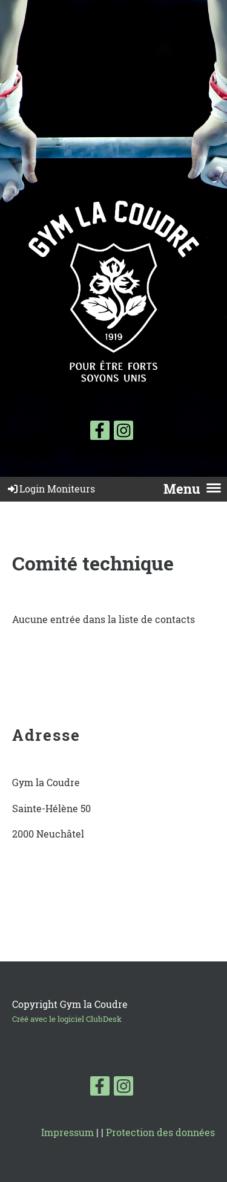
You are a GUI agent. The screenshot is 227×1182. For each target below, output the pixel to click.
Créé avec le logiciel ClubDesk (67, 1019)
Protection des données (160, 1132)
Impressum (67, 1132)
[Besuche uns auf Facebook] (100, 432)
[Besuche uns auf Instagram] (123, 432)
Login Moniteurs (50, 488)
